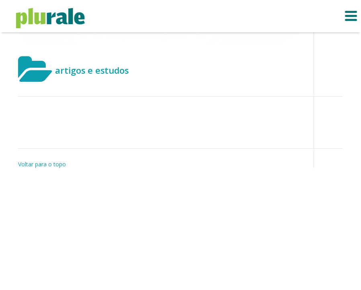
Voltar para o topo (42, 164)
